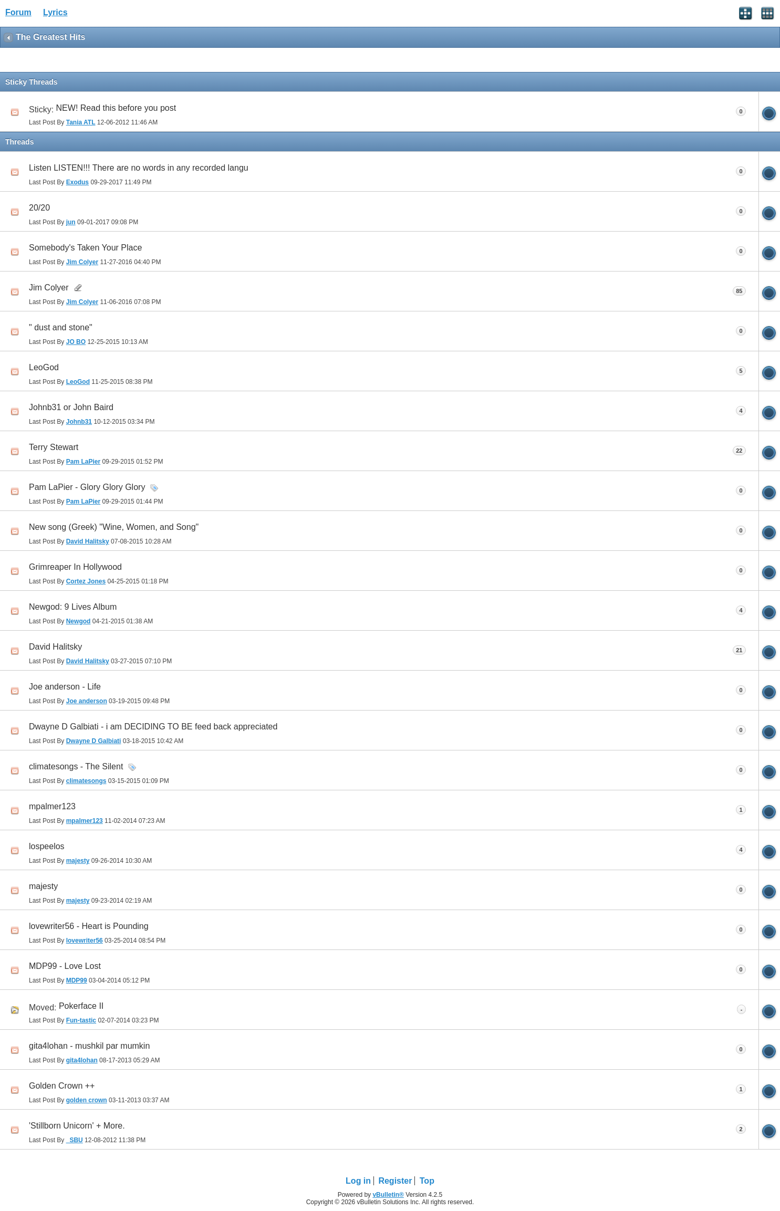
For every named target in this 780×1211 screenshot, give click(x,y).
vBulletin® (388, 1194)
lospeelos (47, 846)
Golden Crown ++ (62, 1085)
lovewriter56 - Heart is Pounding (89, 926)
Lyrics (55, 12)
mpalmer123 (52, 806)
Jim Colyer (49, 287)
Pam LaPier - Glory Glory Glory (87, 487)
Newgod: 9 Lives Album (73, 606)
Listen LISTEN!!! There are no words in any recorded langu (138, 167)
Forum (18, 12)
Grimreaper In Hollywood (75, 566)
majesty (43, 886)
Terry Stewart (53, 447)
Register (395, 1180)
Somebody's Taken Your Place (85, 247)
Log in (358, 1180)
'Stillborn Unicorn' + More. (77, 1125)
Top (427, 1180)
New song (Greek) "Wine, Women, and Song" (114, 527)
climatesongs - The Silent (76, 766)
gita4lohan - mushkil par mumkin (89, 1045)
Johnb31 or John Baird (71, 407)
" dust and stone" (60, 327)
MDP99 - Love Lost (65, 966)
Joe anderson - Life (65, 686)
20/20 (39, 207)
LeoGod (44, 367)
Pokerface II (81, 1005)
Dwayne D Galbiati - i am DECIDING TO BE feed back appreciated (153, 726)
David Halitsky (55, 646)
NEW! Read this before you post (116, 107)
